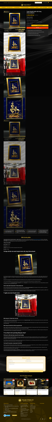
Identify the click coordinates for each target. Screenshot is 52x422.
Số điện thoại (28, 359)
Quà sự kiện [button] (32, 7)
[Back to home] (26, 4)
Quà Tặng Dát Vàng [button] (10, 7)
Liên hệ (31, 412)
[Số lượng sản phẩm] (29, 25)
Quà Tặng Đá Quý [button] (17, 7)
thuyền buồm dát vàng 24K (37, 239)
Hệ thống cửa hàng (32, 406)
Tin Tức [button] (37, 7)
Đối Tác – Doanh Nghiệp (43, 7)
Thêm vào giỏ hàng (40, 25)
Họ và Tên (10, 359)
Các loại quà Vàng (32, 407)
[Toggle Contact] (50, 418)
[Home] (26, 400)
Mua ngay (37, 27)
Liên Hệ (49, 7)
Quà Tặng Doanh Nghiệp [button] (25, 7)
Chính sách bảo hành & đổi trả (25, 409)
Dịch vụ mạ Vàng (32, 408)
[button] (45, 2)
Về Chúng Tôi (3, 7)
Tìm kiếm (35, 2)
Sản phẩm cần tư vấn (12, 362)
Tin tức (31, 409)
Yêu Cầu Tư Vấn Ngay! (26, 371)
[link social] (40, 419)
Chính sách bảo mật (23, 408)
